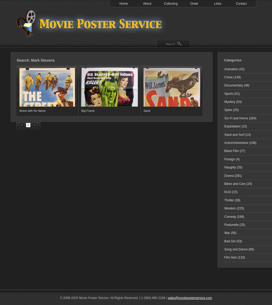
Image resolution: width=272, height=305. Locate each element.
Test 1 (90, 23)
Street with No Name (32, 110)
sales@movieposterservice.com (190, 298)
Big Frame (88, 110)
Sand (147, 110)
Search (173, 44)
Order (194, 3)
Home (123, 3)
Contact (241, 3)
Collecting (171, 3)
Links (217, 3)
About (147, 3)
